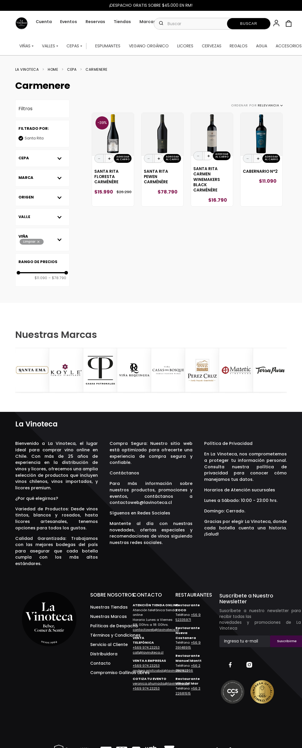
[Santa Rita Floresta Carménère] (113, 159)
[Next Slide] (281, 370)
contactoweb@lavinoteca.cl (141, 502)
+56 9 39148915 (188, 645)
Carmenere (97, 70)
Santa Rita (34, 138)
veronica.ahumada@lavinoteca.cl (161, 683)
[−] (99, 158)
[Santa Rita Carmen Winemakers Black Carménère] (212, 159)
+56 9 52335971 (188, 617)
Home (53, 70)
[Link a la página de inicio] (28, 70)
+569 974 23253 (146, 647)
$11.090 (41, 278)
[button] (277, 24)
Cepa (71, 70)
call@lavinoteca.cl (148, 652)
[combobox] (212, 24)
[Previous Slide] (20, 370)
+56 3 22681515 (187, 691)
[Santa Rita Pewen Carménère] (162, 159)
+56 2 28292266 (187, 668)
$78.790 (57, 278)
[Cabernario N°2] (261, 159)
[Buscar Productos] (248, 23)
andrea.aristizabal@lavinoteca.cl (160, 670)
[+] (109, 158)
